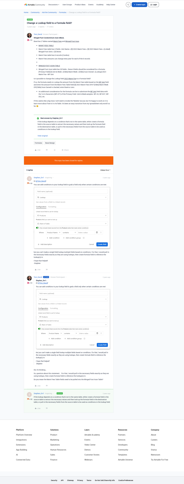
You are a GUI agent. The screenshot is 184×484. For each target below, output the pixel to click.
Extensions (21, 444)
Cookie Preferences (125, 480)
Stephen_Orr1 (39, 177)
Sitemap (70, 480)
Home (26, 12)
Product (53, 434)
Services (121, 439)
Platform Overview (24, 434)
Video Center (89, 444)
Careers (154, 439)
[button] (139, 4)
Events (90, 4)
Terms (89, 480)
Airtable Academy (92, 434)
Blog (153, 444)
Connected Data (23, 459)
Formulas (62, 12)
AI (17, 454)
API (62, 480)
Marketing (54, 439)
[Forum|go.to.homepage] (35, 4)
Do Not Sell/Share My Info (105, 480)
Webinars (88, 459)
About (153, 434)
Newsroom (155, 454)
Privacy (80, 480)
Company (155, 429)
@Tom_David (41, 181)
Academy (99, 4)
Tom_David (38, 34)
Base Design (50, 143)
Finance (53, 459)
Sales (52, 454)
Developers (123, 444)
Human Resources (58, 449)
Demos (87, 449)
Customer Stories (91, 454)
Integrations (21, 439)
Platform (20, 429)
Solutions (54, 429)
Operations (55, 444)
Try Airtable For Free (159, 459)
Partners (121, 434)
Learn (86, 429)
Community (35, 12)
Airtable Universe (125, 459)
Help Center (110, 4)
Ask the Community (49, 12)
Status (154, 449)
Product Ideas (80, 4)
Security (54, 480)
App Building (21, 449)
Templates (122, 454)
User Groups (67, 4)
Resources (122, 429)
